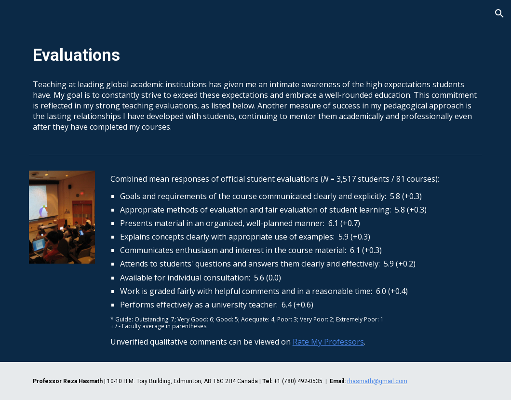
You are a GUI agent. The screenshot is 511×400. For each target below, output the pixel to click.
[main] (255, 55)
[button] (499, 13)
